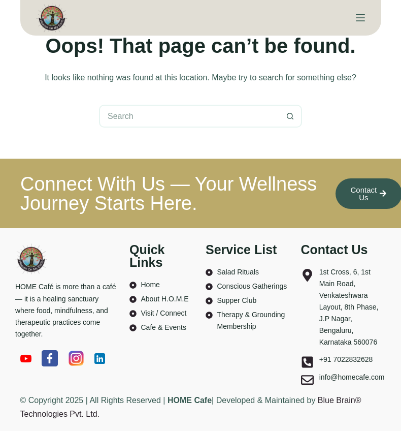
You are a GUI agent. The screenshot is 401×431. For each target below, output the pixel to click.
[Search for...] (189, 116)
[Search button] (290, 116)
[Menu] (360, 17)
